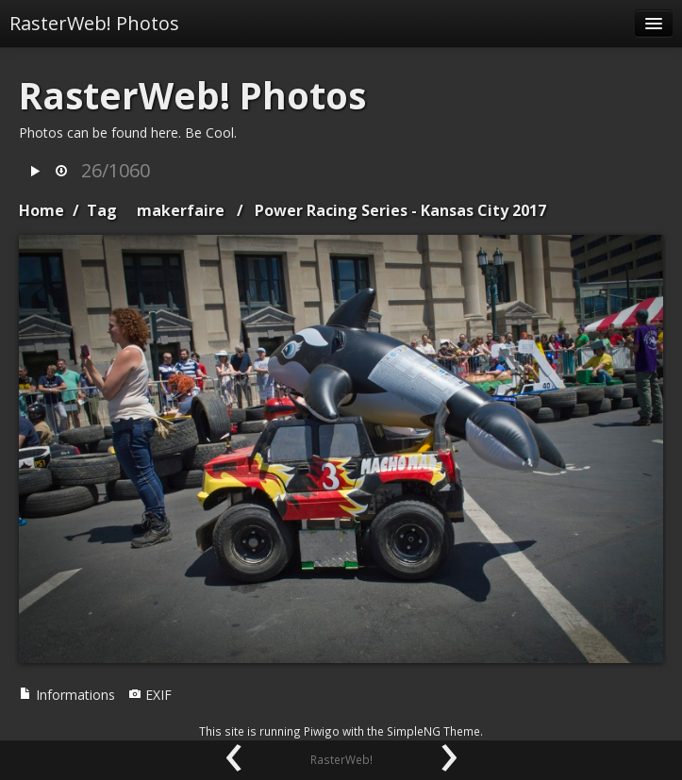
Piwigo (322, 731)
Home (41, 210)
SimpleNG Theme (433, 731)
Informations (67, 695)
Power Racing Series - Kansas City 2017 (400, 210)
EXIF (150, 695)
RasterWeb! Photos (94, 23)
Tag (102, 210)
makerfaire (181, 210)
